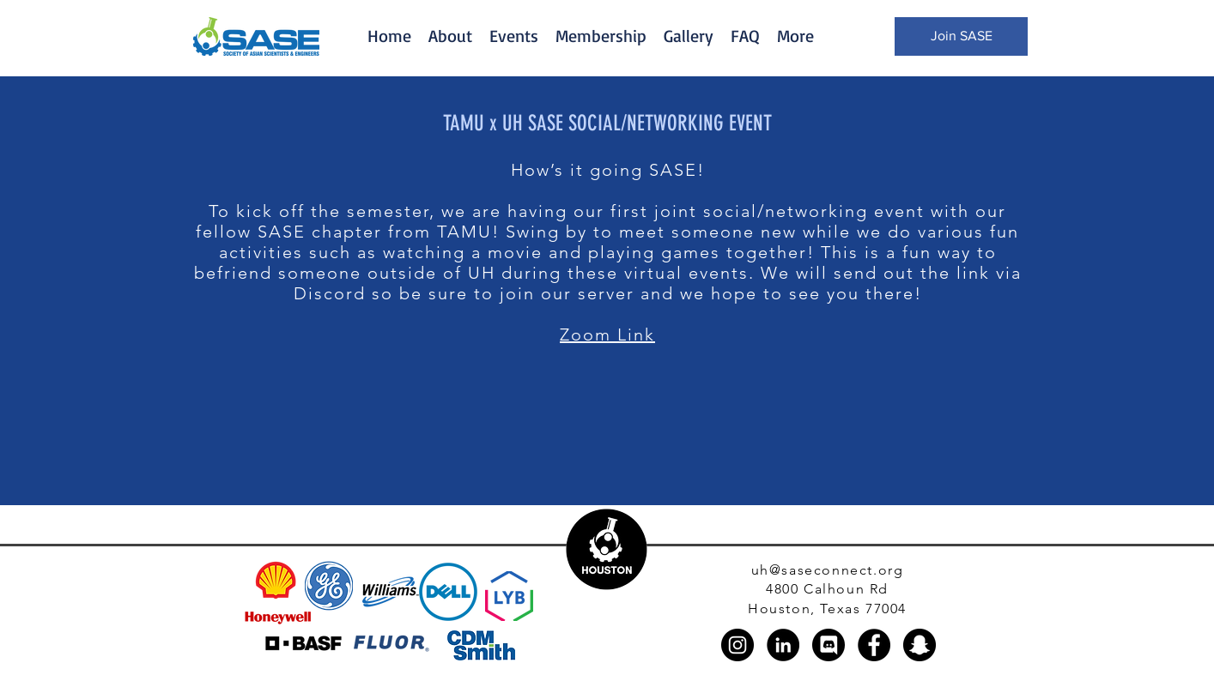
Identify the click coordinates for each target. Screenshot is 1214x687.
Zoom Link (607, 334)
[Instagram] (737, 645)
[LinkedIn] (783, 645)
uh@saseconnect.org (827, 570)
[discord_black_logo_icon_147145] (828, 645)
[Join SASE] (961, 36)
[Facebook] (874, 645)
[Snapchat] (919, 645)
